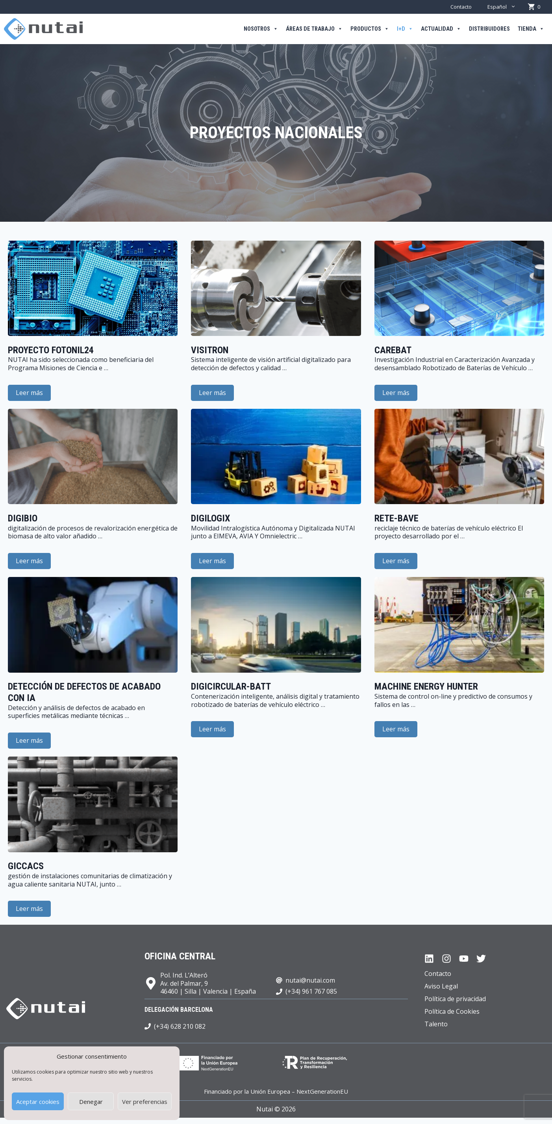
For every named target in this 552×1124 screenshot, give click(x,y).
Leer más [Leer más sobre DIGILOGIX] (212, 560)
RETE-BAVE (396, 518)
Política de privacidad (455, 998)
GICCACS (26, 866)
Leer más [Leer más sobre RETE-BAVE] (395, 560)
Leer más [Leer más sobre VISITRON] (212, 392)
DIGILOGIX (210, 518)
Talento (436, 1024)
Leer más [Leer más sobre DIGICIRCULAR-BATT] (212, 729)
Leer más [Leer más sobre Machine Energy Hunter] (395, 729)
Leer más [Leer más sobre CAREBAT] (395, 392)
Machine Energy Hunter (426, 686)
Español (505, 7)
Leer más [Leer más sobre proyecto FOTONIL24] (29, 392)
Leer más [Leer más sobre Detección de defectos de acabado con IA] (29, 740)
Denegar (91, 1101)
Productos (369, 29)
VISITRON (209, 350)
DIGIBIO (22, 518)
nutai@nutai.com (310, 980)
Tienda (531, 29)
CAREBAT (392, 350)
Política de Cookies (452, 1011)
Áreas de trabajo (314, 29)
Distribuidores (489, 29)
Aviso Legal (441, 986)
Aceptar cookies (37, 1101)
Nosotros (261, 29)
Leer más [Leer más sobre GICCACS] (29, 908)
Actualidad (441, 29)
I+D (405, 29)
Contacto (461, 6)
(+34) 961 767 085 (311, 991)
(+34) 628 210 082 (180, 1026)
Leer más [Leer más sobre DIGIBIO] (29, 560)
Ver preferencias (144, 1101)
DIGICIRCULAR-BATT (231, 686)
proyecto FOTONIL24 (51, 350)
